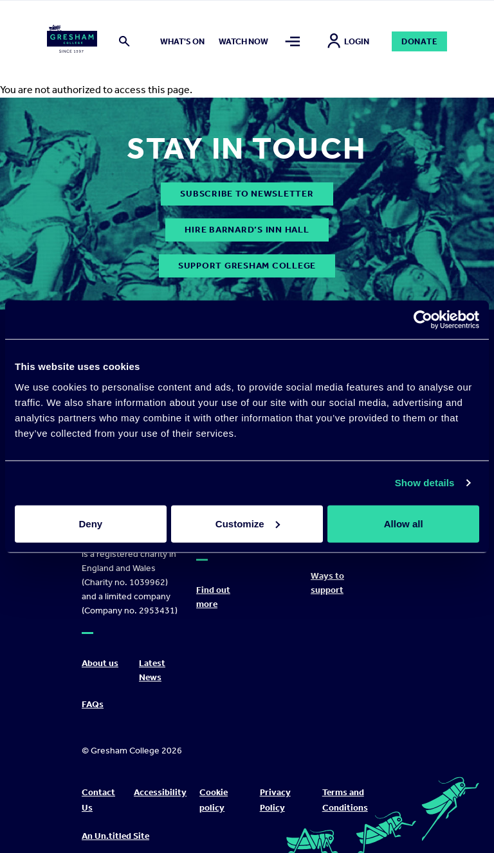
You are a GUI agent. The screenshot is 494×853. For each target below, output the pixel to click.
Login (348, 41)
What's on (182, 41)
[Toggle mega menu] (292, 41)
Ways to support (327, 582)
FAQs (93, 704)
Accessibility (160, 792)
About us (100, 663)
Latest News (152, 670)
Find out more (213, 597)
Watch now (243, 41)
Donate (419, 41)
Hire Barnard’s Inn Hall (247, 229)
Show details (425, 482)
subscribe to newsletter (246, 193)
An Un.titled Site (115, 836)
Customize (247, 523)
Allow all (403, 523)
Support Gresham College (247, 265)
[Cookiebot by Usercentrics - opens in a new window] (423, 320)
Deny (90, 523)
